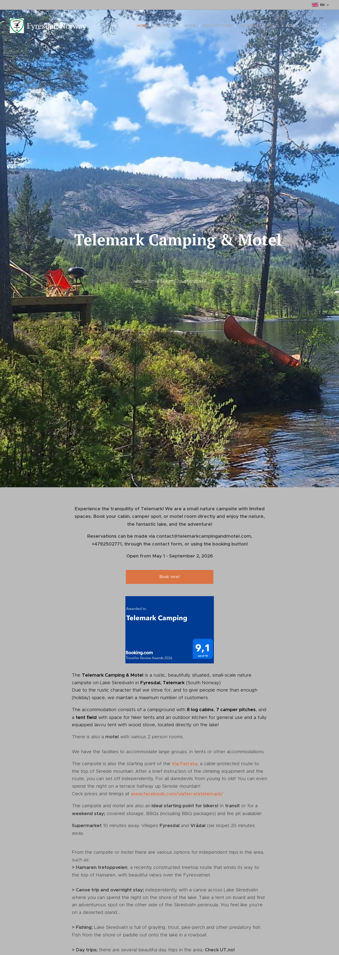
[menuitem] (143, 26)
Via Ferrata (184, 763)
